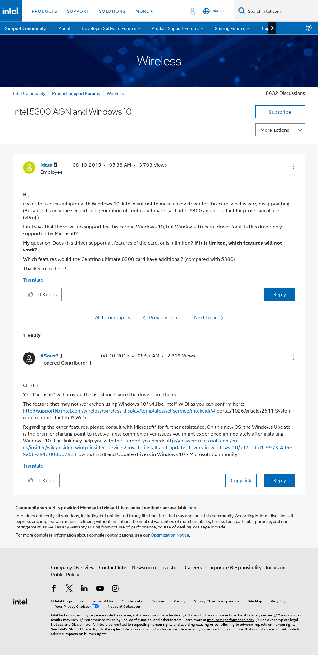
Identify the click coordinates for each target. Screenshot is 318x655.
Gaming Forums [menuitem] (230, 28)
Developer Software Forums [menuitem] (109, 28)
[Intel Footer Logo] (21, 600)
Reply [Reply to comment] (279, 480)
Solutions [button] (112, 10)
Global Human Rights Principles (95, 629)
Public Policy (65, 574)
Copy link (241, 480)
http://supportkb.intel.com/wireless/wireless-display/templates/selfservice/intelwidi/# (119, 410)
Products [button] (44, 10)
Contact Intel (113, 567)
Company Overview (73, 567)
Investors (170, 567)
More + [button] (144, 10)
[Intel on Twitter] (69, 589)
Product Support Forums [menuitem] (175, 28)
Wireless (115, 93)
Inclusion (275, 567)
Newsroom (144, 567)
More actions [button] (275, 129)
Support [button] (78, 10)
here (193, 507)
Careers (193, 567)
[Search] (242, 11)
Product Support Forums (76, 93)
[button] (292, 166)
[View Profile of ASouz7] (51, 355)
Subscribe (280, 111)
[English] (213, 11)
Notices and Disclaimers (71, 624)
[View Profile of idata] (48, 164)
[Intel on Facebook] (53, 589)
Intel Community (29, 93)
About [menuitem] (64, 28)
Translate (33, 279)
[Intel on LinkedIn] (84, 589)
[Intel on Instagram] (115, 589)
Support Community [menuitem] (25, 28)
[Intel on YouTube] (100, 589)
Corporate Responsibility (233, 567)
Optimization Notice (170, 534)
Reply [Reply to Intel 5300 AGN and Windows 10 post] (279, 294)
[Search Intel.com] (282, 11)
